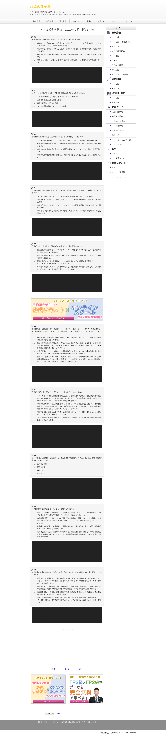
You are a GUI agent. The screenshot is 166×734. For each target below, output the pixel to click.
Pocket (57, 713)
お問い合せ (102, 21)
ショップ (128, 21)
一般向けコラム (118, 121)
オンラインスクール (120, 74)
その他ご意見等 (118, 172)
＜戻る (52, 669)
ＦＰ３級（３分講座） (121, 42)
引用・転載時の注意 (89, 722)
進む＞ (81, 669)
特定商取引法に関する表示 (70, 722)
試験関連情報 (117, 112)
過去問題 (62, 21)
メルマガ (76, 21)
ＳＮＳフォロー (118, 144)
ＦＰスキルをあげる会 (121, 140)
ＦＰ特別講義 (117, 65)
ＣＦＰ (114, 60)
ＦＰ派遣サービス (119, 158)
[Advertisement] (67, 646)
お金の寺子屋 (40, 6)
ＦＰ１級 (115, 56)
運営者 (89, 21)
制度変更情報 (117, 116)
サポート (115, 21)
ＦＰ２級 (115, 47)
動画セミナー (117, 135)
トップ (33, 722)
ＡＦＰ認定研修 (118, 51)
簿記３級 (115, 70)
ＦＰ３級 (115, 37)
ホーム (67, 669)
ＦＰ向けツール (118, 130)
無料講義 (36, 21)
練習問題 (49, 21)
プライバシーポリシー (52, 722)
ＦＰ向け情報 (117, 126)
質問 (114, 168)
